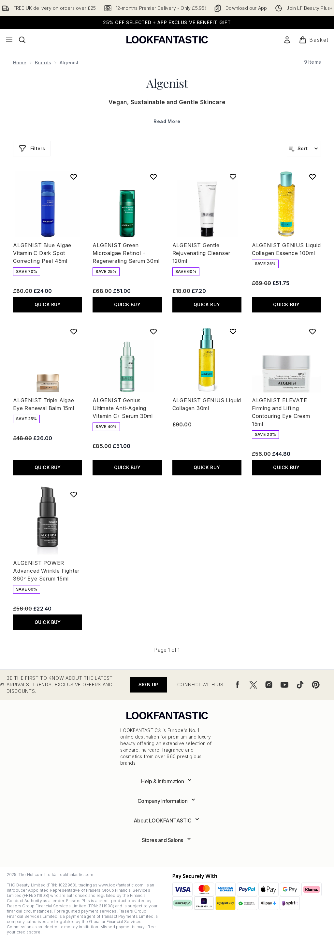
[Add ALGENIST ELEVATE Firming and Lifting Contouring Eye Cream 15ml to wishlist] (312, 331)
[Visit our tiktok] (300, 685)
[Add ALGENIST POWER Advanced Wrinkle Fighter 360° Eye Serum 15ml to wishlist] (73, 494)
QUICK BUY (48, 304)
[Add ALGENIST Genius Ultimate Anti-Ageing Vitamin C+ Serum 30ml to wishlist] (153, 331)
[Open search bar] (22, 40)
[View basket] (314, 40)
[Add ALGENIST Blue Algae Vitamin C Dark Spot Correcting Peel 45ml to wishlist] (73, 176)
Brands (43, 62)
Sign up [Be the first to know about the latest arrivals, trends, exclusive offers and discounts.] (148, 684)
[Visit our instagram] (269, 685)
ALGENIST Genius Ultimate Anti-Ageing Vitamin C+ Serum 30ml (123, 408)
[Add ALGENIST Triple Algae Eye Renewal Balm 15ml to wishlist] (73, 331)
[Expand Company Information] (167, 800)
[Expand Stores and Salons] (167, 840)
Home (19, 62)
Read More (167, 121)
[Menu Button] (9, 40)
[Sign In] (287, 39)
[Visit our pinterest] (316, 685)
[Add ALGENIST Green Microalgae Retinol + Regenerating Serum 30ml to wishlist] (153, 176)
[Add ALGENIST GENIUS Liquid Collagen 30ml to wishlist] (233, 331)
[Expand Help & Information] (167, 781)
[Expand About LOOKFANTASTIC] (167, 820)
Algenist (167, 83)
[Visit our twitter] (253, 685)
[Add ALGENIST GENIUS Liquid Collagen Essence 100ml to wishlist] (312, 176)
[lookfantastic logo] (167, 39)
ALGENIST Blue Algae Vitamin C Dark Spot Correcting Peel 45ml (42, 253)
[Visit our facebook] (237, 685)
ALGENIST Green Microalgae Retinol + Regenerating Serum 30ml (126, 253)
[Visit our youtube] (284, 685)
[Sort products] (304, 148)
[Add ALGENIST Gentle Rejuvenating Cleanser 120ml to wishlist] (233, 176)
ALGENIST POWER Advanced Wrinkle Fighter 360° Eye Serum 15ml (46, 571)
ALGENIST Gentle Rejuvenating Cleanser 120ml (201, 253)
